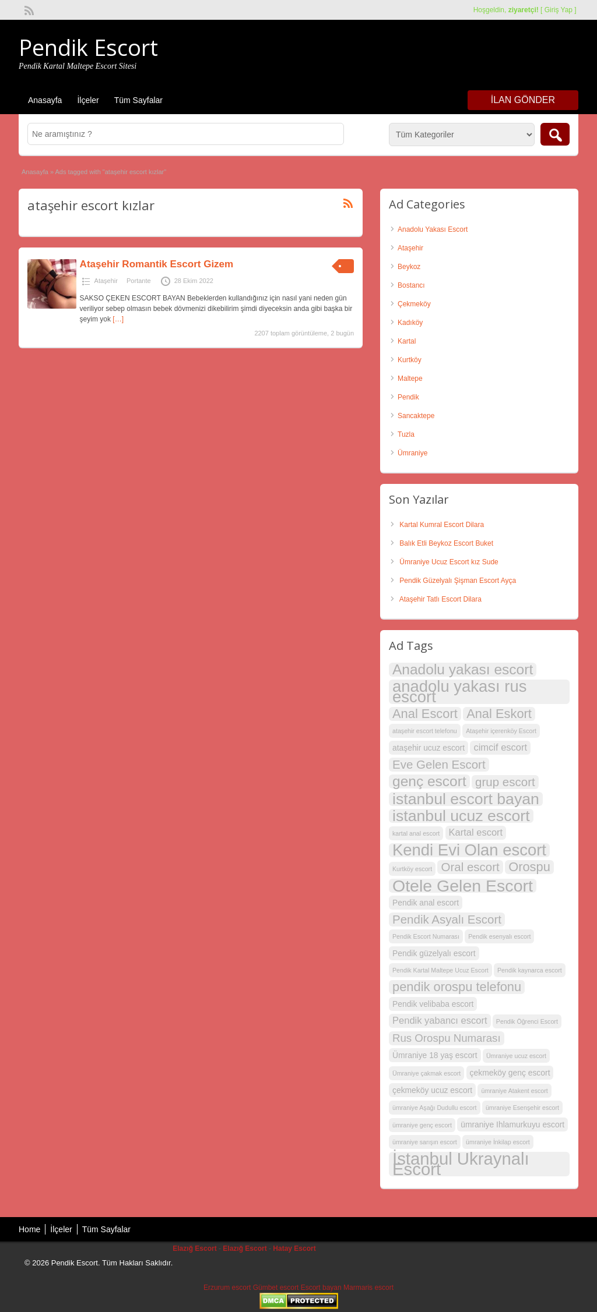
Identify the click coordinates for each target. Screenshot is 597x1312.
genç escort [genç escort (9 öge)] (429, 781)
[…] (118, 319)
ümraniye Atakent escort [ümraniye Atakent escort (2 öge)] (514, 1090)
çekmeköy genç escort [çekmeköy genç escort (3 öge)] (510, 1072)
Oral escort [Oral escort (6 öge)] (470, 867)
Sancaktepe (416, 416)
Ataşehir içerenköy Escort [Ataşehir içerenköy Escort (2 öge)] (501, 730)
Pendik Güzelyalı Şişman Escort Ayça (457, 581)
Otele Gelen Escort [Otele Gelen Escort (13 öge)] (462, 886)
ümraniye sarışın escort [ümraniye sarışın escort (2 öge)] (424, 1141)
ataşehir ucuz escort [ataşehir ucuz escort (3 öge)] (428, 747)
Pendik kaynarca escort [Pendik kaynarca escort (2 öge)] (529, 970)
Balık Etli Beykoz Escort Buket (446, 543)
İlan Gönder (523, 100)
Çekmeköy (414, 304)
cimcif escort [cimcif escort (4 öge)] (500, 747)
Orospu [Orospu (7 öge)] (529, 867)
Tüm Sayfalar (138, 100)
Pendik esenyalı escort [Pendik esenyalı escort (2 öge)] (499, 936)
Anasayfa (45, 100)
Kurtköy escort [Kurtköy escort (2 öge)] (412, 868)
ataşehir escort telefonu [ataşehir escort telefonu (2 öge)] (424, 730)
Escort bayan (321, 1287)
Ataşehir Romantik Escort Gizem (157, 264)
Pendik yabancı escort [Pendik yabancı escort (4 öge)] (439, 1020)
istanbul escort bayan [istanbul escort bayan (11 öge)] (465, 799)
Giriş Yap (559, 10)
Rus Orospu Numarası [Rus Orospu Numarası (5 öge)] (446, 1038)
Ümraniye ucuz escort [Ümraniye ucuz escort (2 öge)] (516, 1055)
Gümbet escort (276, 1287)
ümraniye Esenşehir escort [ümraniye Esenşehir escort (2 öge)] (522, 1107)
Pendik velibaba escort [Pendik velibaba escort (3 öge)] (432, 1004)
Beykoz (409, 267)
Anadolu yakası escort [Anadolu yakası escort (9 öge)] (462, 670)
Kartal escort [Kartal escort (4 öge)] (476, 832)
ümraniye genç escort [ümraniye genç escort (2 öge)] (422, 1125)
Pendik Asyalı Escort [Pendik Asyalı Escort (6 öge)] (446, 919)
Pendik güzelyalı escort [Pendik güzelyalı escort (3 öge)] (434, 953)
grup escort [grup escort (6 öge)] (505, 781)
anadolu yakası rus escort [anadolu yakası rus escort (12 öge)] (459, 692)
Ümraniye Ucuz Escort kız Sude (448, 562)
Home (29, 1229)
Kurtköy (410, 360)
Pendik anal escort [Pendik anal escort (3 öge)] (425, 902)
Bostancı (411, 285)
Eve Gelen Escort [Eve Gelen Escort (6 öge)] (439, 764)
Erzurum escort (227, 1287)
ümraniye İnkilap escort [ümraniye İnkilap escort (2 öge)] (498, 1141)
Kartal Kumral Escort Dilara (441, 525)
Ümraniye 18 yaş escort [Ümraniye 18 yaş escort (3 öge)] (434, 1055)
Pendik (408, 397)
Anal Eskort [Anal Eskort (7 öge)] (499, 714)
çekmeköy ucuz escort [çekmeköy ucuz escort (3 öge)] (432, 1090)
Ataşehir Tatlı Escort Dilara (440, 599)
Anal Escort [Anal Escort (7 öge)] (425, 714)
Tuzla (406, 434)
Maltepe (410, 378)
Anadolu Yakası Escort (433, 229)
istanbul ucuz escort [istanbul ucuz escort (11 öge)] (461, 816)
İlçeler (88, 100)
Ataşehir (106, 280)
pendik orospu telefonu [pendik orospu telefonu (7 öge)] (456, 987)
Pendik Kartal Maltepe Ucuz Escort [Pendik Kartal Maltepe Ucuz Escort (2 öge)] (440, 970)
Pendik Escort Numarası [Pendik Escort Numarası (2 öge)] (425, 936)
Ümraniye (412, 453)
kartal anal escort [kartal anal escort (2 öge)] (416, 833)
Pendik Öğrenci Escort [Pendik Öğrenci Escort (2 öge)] (527, 1021)
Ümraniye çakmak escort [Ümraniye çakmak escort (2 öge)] (426, 1073)
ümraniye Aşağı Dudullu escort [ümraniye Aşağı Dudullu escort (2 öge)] (434, 1107)
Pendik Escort (88, 47)
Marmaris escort (368, 1287)
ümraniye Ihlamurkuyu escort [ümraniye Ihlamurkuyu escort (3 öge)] (512, 1124)
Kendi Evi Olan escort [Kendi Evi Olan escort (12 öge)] (469, 850)
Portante (139, 280)
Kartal (407, 341)
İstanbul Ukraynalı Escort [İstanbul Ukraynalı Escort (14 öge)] (460, 1164)
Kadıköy (410, 323)
